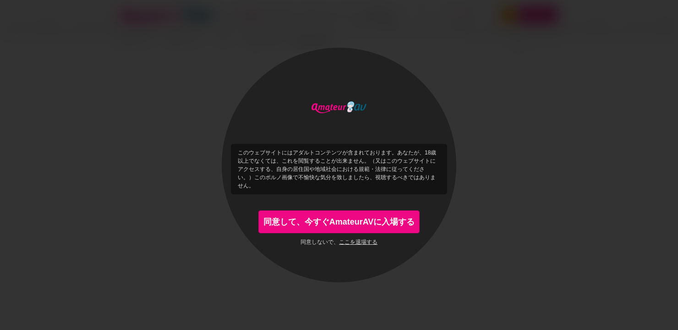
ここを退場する (358, 242)
